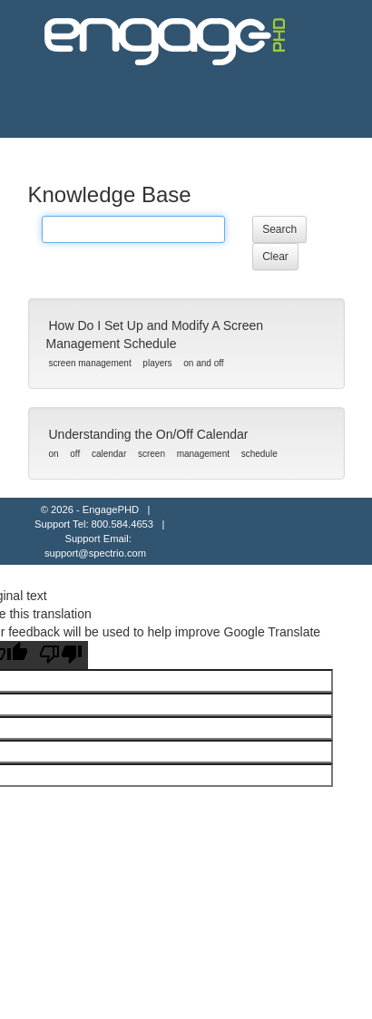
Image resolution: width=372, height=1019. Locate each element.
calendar (109, 454)
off (75, 454)
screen (151, 454)
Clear (275, 256)
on (54, 454)
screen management (90, 363)
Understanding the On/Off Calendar (149, 434)
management (203, 454)
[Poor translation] (61, 655)
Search (279, 229)
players (156, 363)
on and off (203, 363)
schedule (259, 454)
